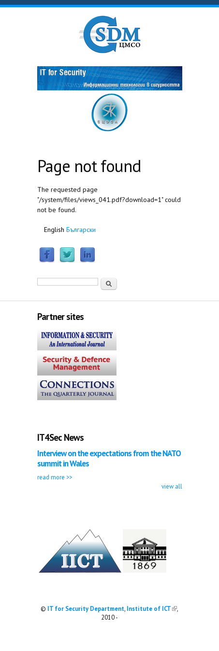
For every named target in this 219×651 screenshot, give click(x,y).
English (54, 229)
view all (171, 486)
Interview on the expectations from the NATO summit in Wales (109, 458)
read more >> (54, 477)
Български (81, 229)
